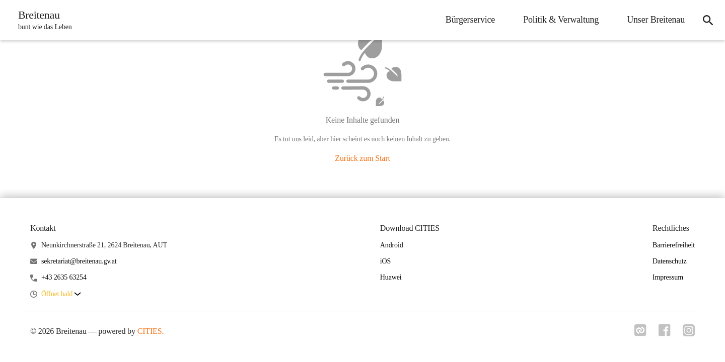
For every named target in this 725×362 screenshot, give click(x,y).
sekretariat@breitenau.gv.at (79, 261)
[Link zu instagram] (689, 333)
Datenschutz (669, 261)
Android (391, 245)
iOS (385, 261)
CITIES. (150, 331)
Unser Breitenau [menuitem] (656, 20)
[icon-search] (708, 20)
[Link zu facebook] (665, 333)
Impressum (667, 277)
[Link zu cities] (640, 333)
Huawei (391, 277)
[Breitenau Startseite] (42, 20)
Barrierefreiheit (673, 245)
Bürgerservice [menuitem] (470, 20)
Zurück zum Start (362, 158)
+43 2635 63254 (64, 277)
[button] (61, 294)
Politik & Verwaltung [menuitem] (561, 20)
